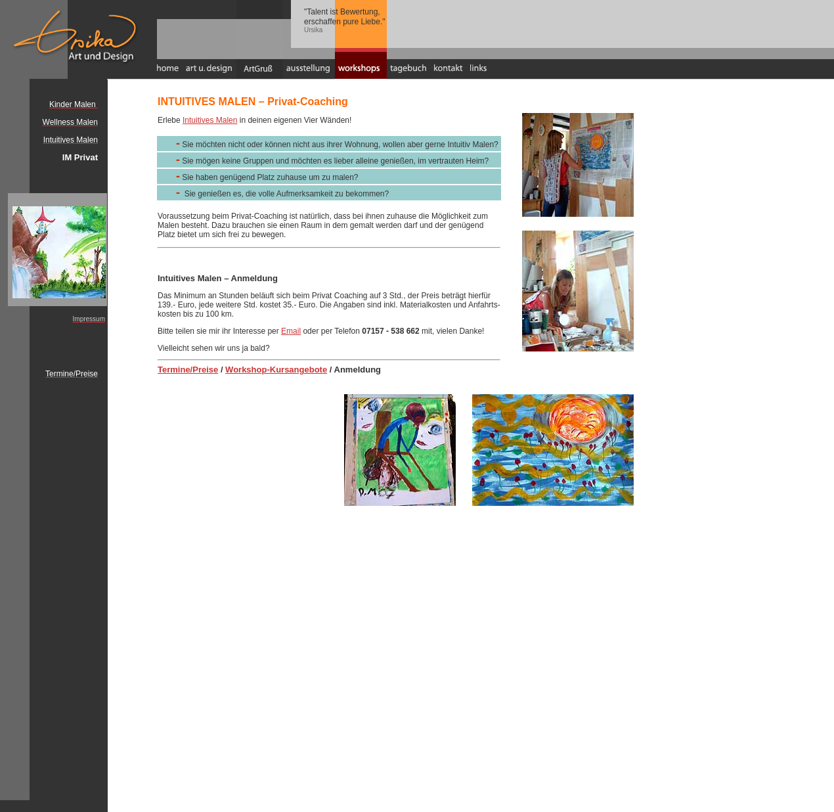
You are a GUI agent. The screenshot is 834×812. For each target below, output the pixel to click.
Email (291, 331)
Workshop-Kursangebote (276, 369)
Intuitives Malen (210, 120)
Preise (205, 369)
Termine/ (175, 369)
